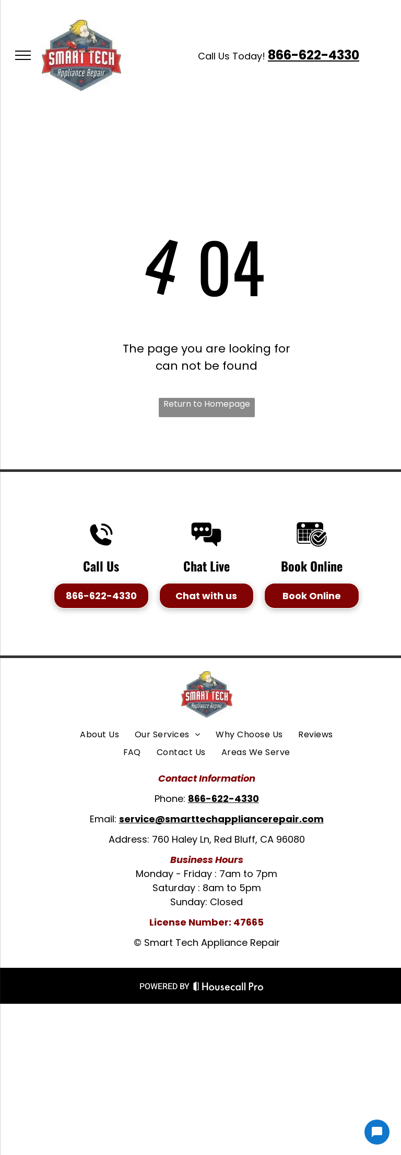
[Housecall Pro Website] (228, 988)
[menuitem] (99, 735)
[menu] (23, 55)
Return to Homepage (206, 404)
